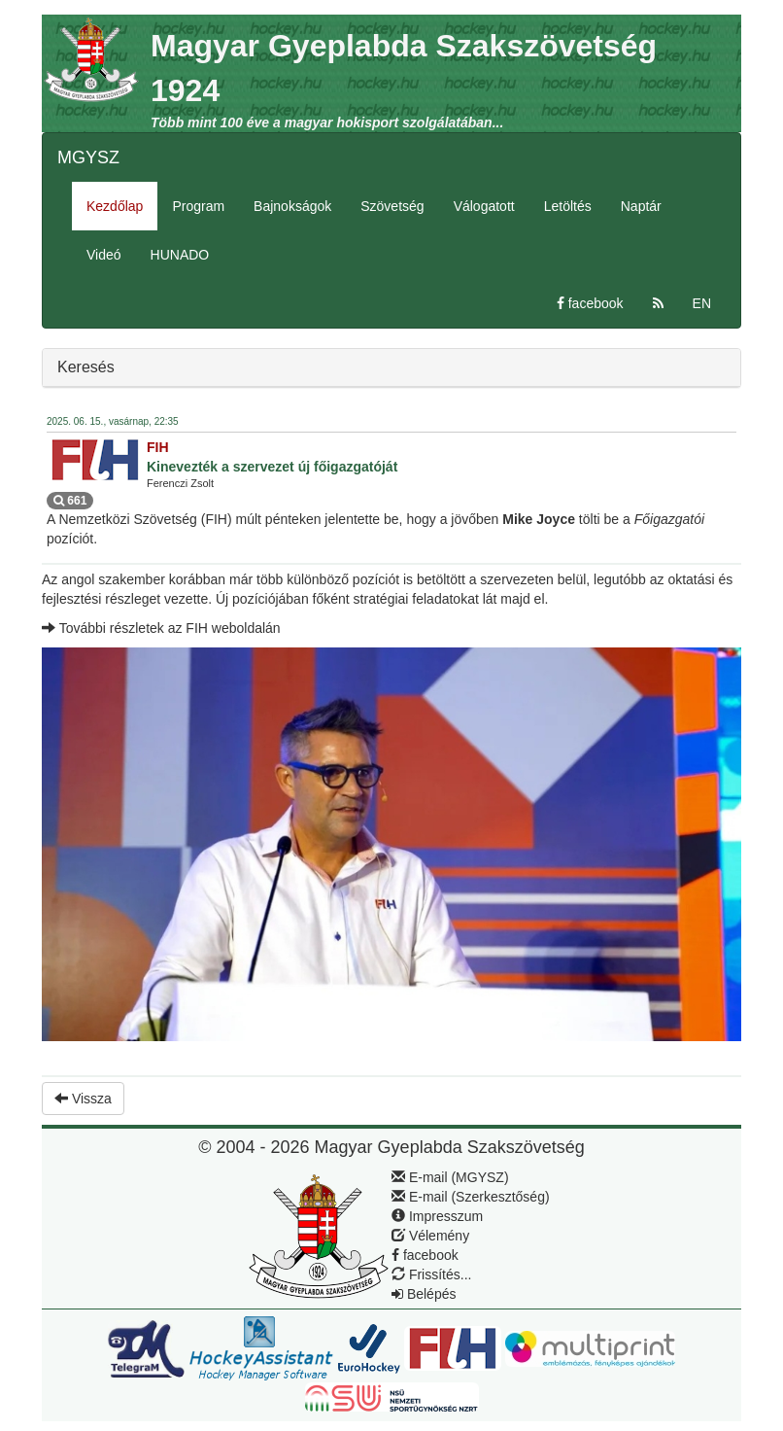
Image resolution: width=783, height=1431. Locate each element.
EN (702, 303)
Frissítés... (431, 1274)
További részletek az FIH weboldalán (161, 628)
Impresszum (437, 1216)
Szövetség (392, 206)
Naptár (641, 206)
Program (198, 206)
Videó (103, 254)
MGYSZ (88, 157)
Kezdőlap (114, 206)
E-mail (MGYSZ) (450, 1177)
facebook (590, 303)
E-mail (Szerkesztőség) (471, 1196)
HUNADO (180, 254)
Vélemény (430, 1235)
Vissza (83, 1098)
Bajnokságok (292, 206)
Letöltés (568, 206)
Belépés (424, 1294)
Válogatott (484, 206)
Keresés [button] (86, 367)
